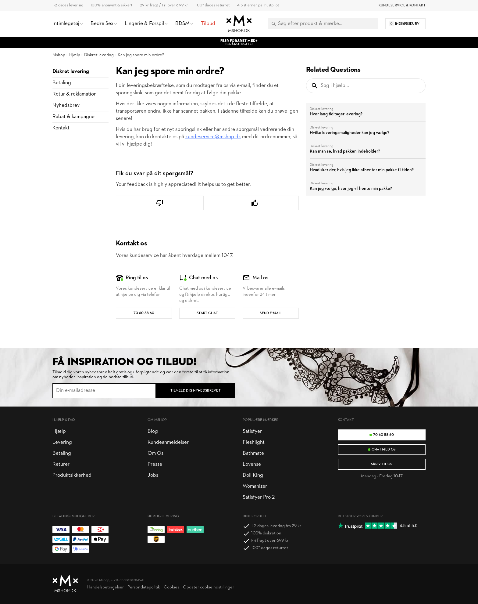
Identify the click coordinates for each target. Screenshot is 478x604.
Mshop (58, 55)
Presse (155, 464)
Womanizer (255, 486)
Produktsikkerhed (71, 475)
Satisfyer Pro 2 (259, 497)
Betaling (61, 82)
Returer (61, 464)
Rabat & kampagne (73, 116)
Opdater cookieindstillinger (208, 587)
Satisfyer (252, 431)
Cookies (171, 587)
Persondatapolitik (143, 587)
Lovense (252, 464)
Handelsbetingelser (105, 587)
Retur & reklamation (74, 94)
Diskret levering (99, 55)
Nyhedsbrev (66, 105)
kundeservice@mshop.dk (213, 136)
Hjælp (74, 55)
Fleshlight (254, 442)
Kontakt (61, 128)
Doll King (253, 475)
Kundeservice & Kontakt (402, 5)
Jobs (153, 475)
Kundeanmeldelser (168, 442)
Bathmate (253, 453)
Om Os (155, 453)
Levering (62, 442)
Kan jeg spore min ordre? (141, 55)
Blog (153, 431)
